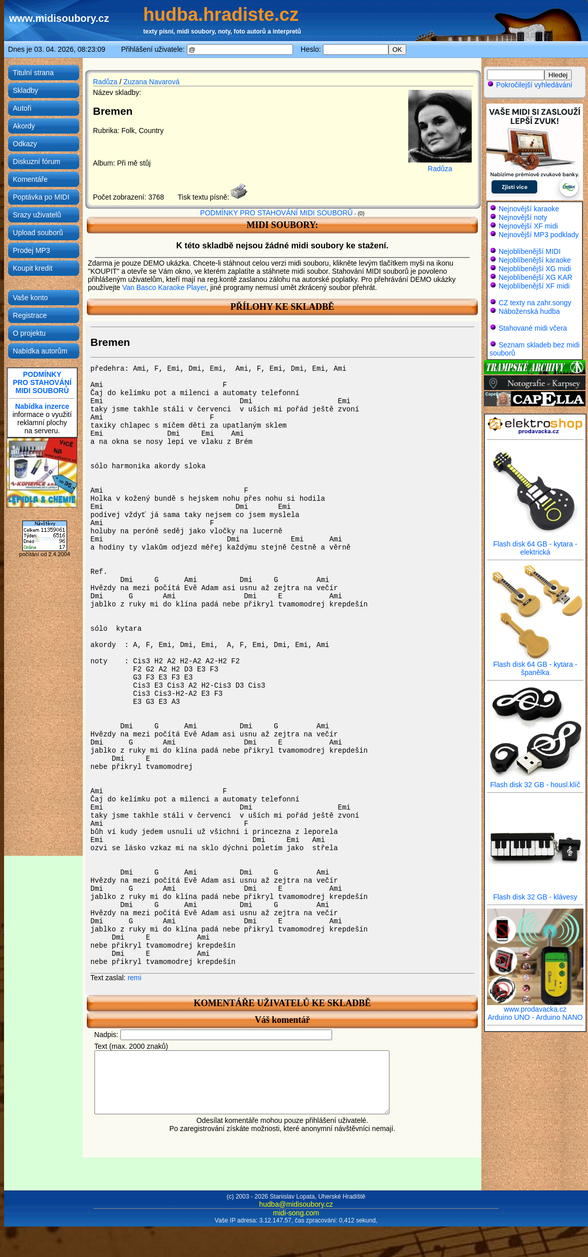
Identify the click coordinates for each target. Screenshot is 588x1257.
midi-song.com (296, 1213)
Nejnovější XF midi (528, 226)
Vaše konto (30, 298)
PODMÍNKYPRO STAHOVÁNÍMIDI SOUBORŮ (42, 382)
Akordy (24, 126)
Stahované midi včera (533, 328)
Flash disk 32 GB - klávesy (535, 893)
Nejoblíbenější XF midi (534, 286)
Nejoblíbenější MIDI (530, 251)
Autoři (22, 108)
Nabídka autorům (40, 351)
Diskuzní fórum (36, 161)
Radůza (105, 82)
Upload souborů (38, 233)
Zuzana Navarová (151, 82)
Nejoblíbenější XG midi (535, 269)
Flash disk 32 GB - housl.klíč (535, 781)
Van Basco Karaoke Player (164, 287)
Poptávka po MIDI (41, 197)
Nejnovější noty (523, 217)
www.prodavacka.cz (535, 1005)
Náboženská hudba (529, 311)
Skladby (25, 90)
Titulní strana (33, 73)
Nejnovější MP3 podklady (539, 235)
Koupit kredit (32, 268)
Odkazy (25, 144)
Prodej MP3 (31, 250)
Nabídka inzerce (42, 406)
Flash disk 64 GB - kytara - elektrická (535, 544)
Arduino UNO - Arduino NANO (535, 1017)
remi (134, 978)
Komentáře (30, 179)
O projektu (29, 333)
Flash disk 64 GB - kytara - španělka (535, 665)
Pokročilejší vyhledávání (529, 85)
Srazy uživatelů (37, 215)
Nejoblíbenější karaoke (535, 260)
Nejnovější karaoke (529, 209)
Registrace (30, 315)
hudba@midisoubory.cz (296, 1204)
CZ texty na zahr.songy (535, 303)
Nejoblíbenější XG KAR (536, 277)
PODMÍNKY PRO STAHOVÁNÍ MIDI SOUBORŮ (276, 213)
